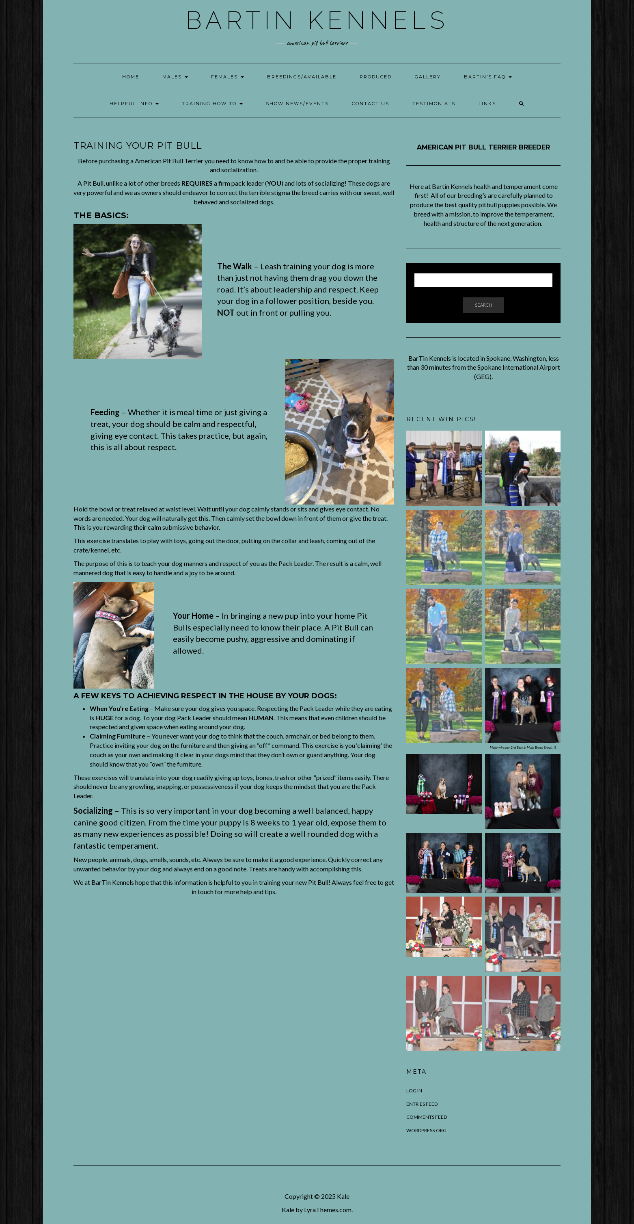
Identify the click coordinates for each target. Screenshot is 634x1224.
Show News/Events (297, 103)
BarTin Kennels (317, 20)
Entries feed (422, 1104)
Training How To (212, 103)
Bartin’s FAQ (488, 77)
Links (487, 103)
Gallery (428, 77)
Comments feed (426, 1117)
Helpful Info (134, 103)
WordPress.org (426, 1130)
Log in (414, 1091)
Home (130, 77)
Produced (376, 77)
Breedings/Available (301, 77)
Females (227, 77)
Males (175, 77)
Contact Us (370, 103)
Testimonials (433, 103)
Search (483, 305)
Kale (343, 1196)
